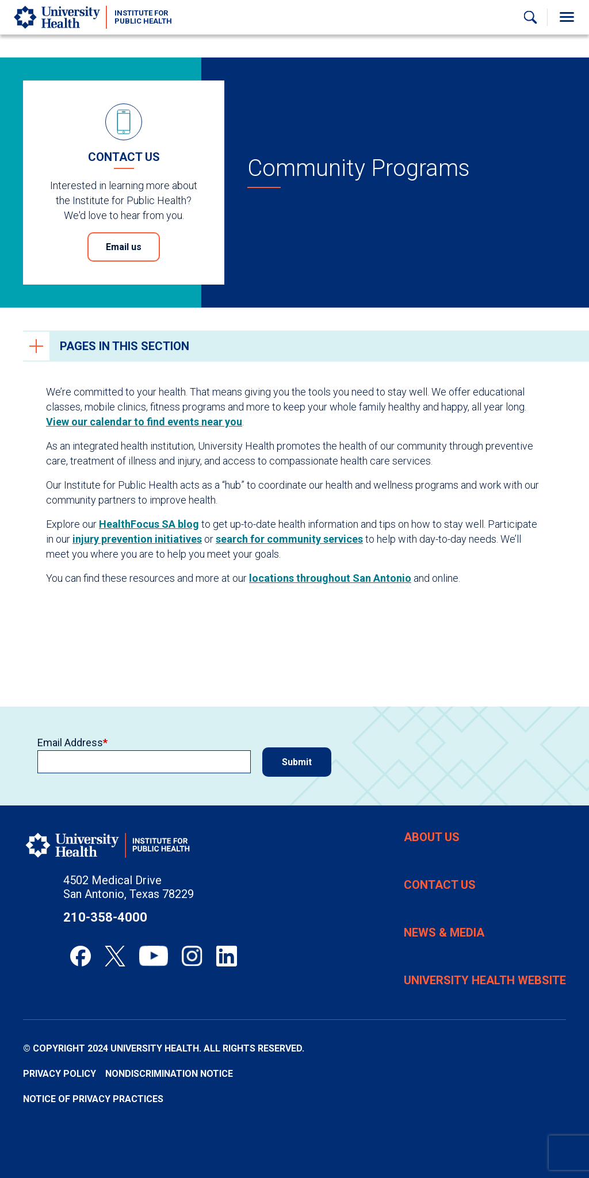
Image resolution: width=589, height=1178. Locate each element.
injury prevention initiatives (137, 539)
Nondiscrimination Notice (169, 1073)
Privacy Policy (59, 1073)
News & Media (444, 932)
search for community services (289, 539)
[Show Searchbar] (530, 17)
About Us (432, 837)
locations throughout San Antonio (330, 578)
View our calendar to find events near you (144, 422)
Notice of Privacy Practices (93, 1098)
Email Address (70, 742)
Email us (123, 246)
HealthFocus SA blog (149, 524)
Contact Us (440, 885)
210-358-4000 (105, 917)
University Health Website (485, 980)
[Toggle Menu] (566, 17)
